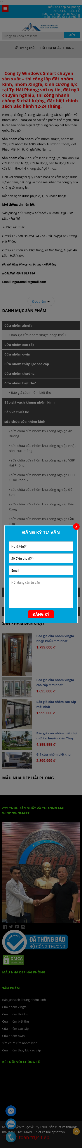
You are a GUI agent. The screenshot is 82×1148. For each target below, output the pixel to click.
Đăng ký (41, 614)
